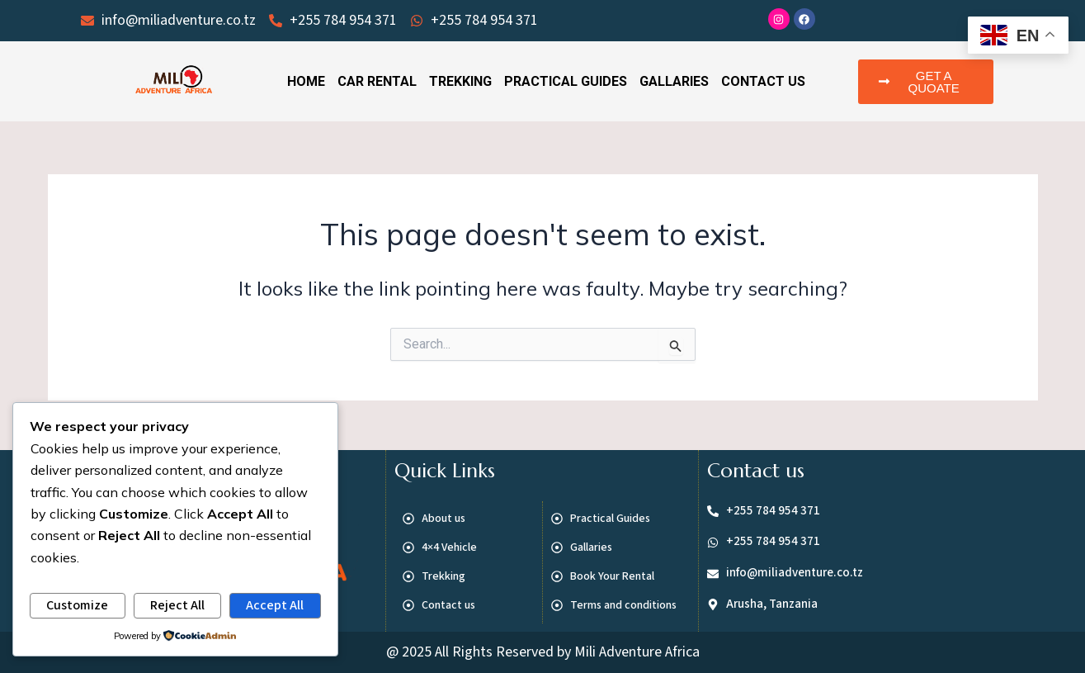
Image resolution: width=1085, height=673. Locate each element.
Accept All (275, 605)
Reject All (177, 605)
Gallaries (674, 81)
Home (306, 81)
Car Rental (377, 81)
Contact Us (763, 81)
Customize (77, 605)
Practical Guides (565, 81)
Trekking (460, 81)
